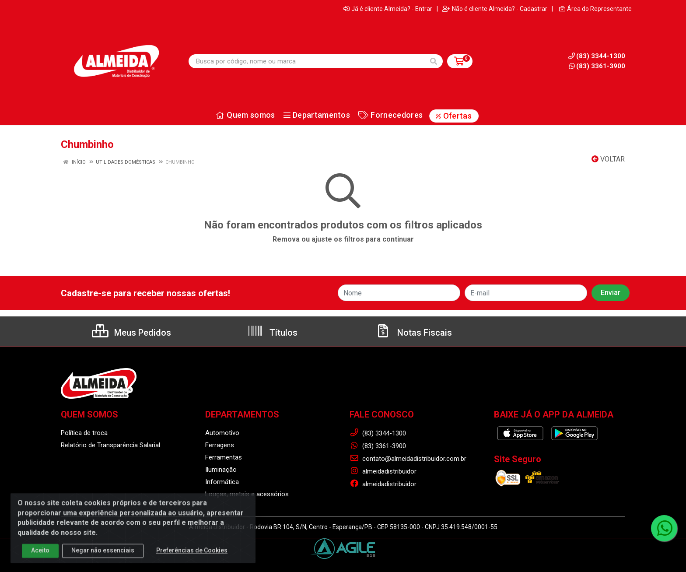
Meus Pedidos (131, 332)
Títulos (272, 332)
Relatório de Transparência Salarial (110, 445)
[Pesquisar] (433, 61)
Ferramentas (223, 457)
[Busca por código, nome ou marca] (307, 61)
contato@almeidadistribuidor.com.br (408, 459)
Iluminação (221, 470)
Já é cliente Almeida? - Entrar (387, 9)
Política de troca (84, 433)
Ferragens (219, 445)
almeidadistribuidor (383, 471)
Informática (222, 482)
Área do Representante (595, 9)
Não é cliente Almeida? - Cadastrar (494, 9)
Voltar (608, 159)
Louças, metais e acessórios (247, 494)
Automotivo (222, 433)
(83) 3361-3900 (597, 66)
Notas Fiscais (413, 332)
